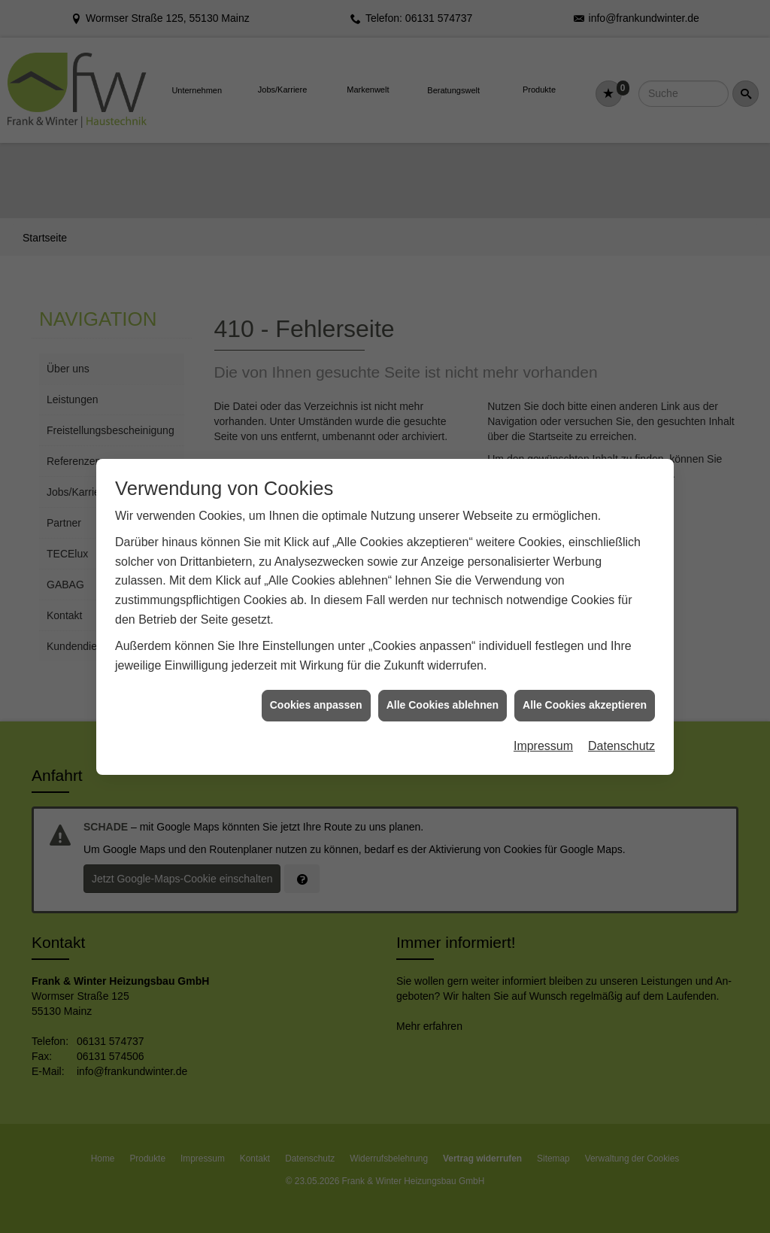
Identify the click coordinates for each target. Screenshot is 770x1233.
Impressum (543, 662)
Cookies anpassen (316, 621)
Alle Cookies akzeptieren (585, 621)
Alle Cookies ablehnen (443, 621)
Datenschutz (621, 662)
